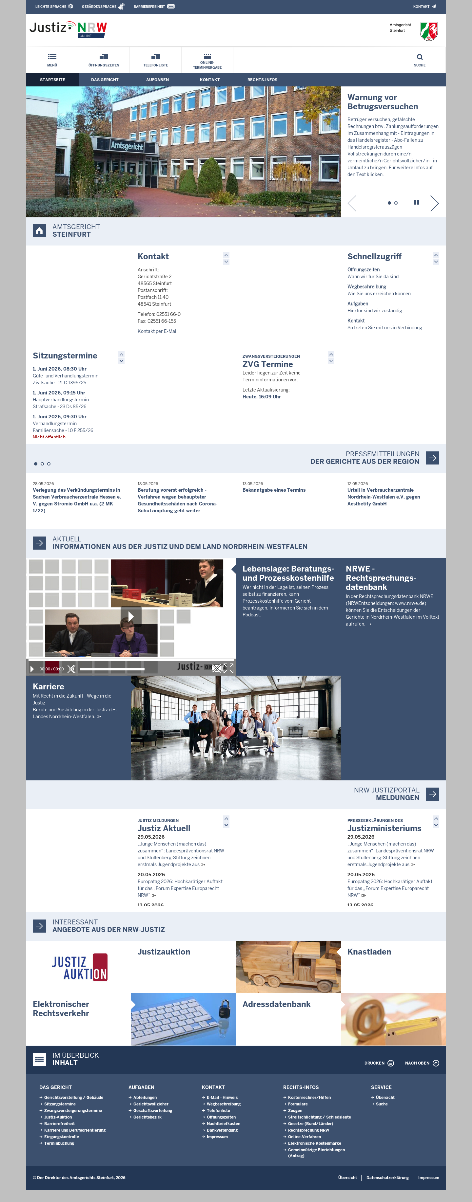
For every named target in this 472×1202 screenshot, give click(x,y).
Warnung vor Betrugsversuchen (382, 102)
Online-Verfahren (304, 1149)
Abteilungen (145, 1109)
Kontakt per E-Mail (158, 331)
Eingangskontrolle (61, 1149)
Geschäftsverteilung (152, 1122)
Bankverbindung (222, 1142)
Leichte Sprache (50, 7)
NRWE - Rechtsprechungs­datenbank (381, 693)
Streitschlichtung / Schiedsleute (319, 1129)
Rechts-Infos (262, 79)
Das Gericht (105, 79)
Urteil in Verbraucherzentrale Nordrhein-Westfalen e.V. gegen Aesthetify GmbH (383, 508)
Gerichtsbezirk (147, 1129)
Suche (419, 65)
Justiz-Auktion (58, 1129)
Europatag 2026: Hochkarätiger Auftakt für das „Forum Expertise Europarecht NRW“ (180, 899)
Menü (52, 65)
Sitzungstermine (65, 361)
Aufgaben (157, 79)
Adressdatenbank (277, 1016)
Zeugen (295, 1122)
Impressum (217, 1149)
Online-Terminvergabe (207, 65)
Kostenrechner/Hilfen (309, 1109)
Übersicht (385, 1109)
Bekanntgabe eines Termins (274, 501)
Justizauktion (164, 964)
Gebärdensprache (99, 7)
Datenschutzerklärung (387, 1190)
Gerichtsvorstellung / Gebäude (73, 1109)
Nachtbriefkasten (223, 1135)
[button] (389, 202)
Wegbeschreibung (224, 1116)
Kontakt (421, 7)
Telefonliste (156, 65)
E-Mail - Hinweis (222, 1109)
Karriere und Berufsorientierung (75, 1142)
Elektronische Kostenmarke (314, 1155)
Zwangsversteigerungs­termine (73, 1122)
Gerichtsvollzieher (150, 1116)
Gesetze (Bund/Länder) (310, 1135)
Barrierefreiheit (149, 7)
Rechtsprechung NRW (308, 1142)
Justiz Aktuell (164, 836)
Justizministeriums (384, 836)
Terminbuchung (59, 1155)
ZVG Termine (271, 367)
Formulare (298, 1116)
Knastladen (369, 964)
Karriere (48, 697)
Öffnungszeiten (103, 65)
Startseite (52, 79)
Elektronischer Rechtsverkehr (61, 1020)
